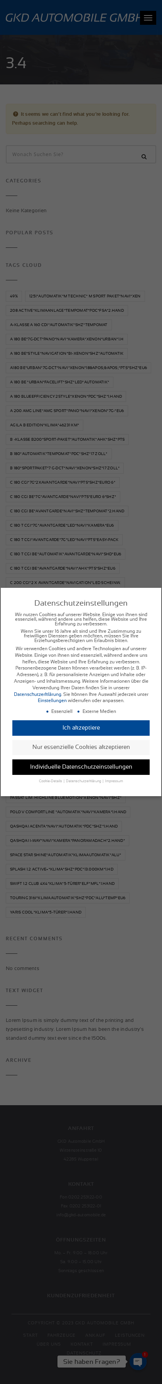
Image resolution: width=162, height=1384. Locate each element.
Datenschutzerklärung (37, 696)
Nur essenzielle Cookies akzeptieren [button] (81, 749)
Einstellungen (52, 702)
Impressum (114, 783)
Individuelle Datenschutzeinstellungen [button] (81, 768)
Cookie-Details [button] (51, 783)
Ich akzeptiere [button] (81, 729)
